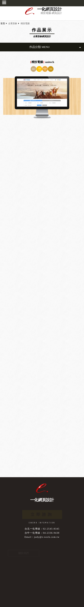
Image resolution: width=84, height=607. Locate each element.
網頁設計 (53, 9)
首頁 (2, 23)
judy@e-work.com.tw (47, 537)
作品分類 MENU (55, 47)
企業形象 (12, 23)
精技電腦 (25, 23)
